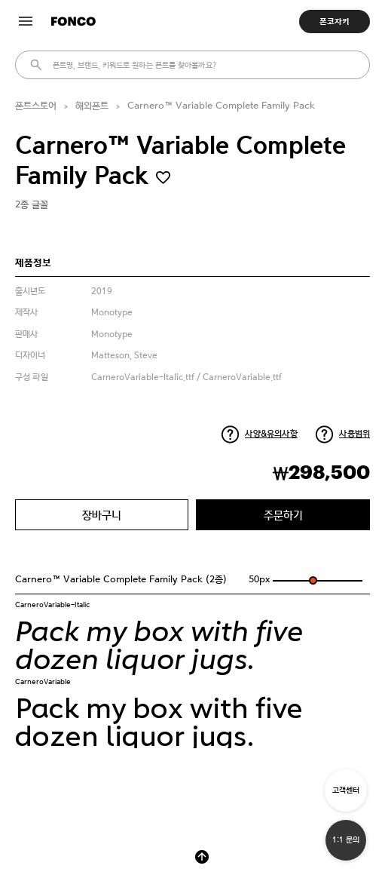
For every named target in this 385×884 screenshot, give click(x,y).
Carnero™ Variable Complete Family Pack (221, 106)
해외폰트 (91, 106)
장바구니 (101, 514)
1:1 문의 (345, 840)
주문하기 (283, 514)
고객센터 (345, 790)
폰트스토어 (36, 106)
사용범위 (354, 433)
